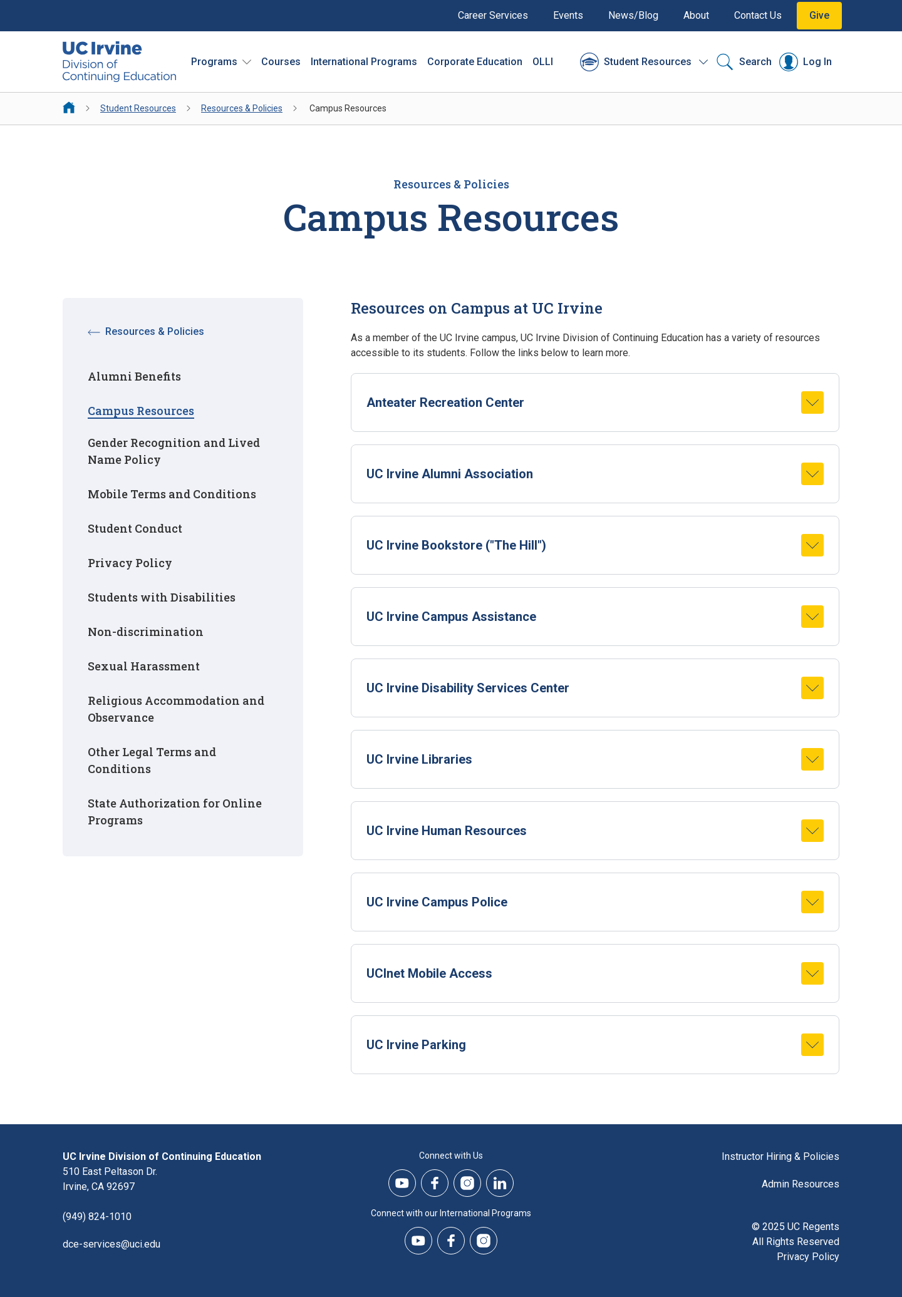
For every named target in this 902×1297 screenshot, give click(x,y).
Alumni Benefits (134, 376)
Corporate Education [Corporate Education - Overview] (474, 62)
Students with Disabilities (162, 597)
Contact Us (758, 15)
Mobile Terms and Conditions (172, 493)
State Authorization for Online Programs (175, 812)
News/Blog (633, 15)
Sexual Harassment (144, 666)
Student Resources (138, 108)
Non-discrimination (146, 631)
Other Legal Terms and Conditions (152, 760)
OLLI (542, 62)
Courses (281, 62)
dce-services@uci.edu (111, 1244)
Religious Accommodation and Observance (176, 709)
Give (819, 15)
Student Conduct (135, 528)
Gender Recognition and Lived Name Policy (174, 451)
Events (568, 15)
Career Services (493, 15)
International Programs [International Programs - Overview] (364, 62)
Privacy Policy (130, 562)
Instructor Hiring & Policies (780, 1156)
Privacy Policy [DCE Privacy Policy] (808, 1257)
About (696, 15)
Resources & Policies (242, 108)
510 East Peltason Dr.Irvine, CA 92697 (110, 1179)
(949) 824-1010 (97, 1217)
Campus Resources (141, 410)
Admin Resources (800, 1184)
